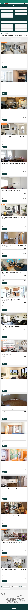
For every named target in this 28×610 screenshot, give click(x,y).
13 (24, 586)
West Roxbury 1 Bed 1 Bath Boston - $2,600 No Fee (12, 488)
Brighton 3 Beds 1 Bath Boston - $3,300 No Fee (11, 299)
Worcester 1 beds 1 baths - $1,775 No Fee (10, 82)
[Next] (9, 588)
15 (3, 588)
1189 (7, 588)
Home (2, 33)
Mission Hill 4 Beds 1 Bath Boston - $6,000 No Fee (11, 272)
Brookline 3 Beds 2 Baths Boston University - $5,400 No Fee (13, 163)
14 (1, 588)
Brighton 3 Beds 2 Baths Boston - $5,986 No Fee (11, 353)
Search (14, 5)
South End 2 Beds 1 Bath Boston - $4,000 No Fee (11, 515)
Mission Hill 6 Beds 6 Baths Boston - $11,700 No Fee (12, 380)
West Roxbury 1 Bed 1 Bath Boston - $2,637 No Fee (12, 542)
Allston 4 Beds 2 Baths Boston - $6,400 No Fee (11, 461)
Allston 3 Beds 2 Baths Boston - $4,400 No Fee (11, 435)
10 (19, 586)
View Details (4, 66)
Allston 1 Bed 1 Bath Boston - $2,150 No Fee (10, 109)
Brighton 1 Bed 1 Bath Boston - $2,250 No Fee (11, 326)
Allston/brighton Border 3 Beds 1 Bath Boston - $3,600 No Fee (14, 245)
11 (21, 586)
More (14, 19)
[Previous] (1, 586)
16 (5, 588)
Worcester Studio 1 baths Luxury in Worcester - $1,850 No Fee (14, 136)
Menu (25, 4)
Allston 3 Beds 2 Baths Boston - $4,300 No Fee (11, 190)
